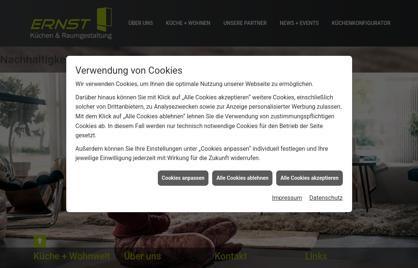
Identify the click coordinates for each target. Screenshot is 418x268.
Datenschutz (325, 197)
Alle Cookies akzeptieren (309, 178)
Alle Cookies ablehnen (242, 178)
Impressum (287, 197)
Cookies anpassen (183, 178)
